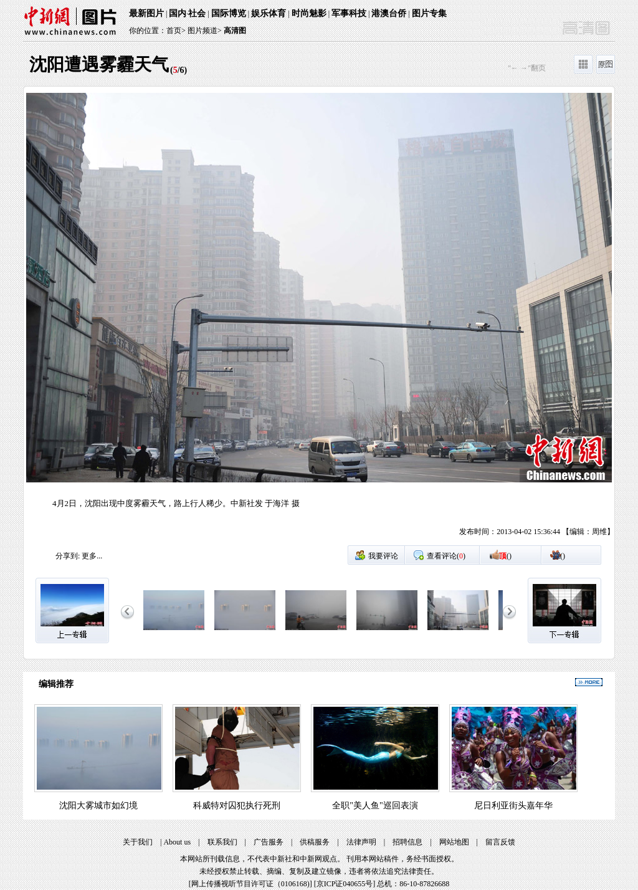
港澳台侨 (388, 13)
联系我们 (222, 842)
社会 (197, 13)
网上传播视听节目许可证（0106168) (250, 883)
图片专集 (429, 13)
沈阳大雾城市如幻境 (98, 805)
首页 (173, 30)
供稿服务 (315, 842)
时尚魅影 (309, 13)
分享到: (67, 556)
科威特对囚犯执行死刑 (236, 805)
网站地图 (454, 842)
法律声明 (361, 842)
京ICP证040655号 (345, 883)
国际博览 (228, 13)
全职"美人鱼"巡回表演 (374, 805)
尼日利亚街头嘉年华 (513, 805)
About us (177, 842)
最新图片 (146, 13)
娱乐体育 (268, 13)
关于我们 (138, 842)
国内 (177, 13)
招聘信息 (407, 842)
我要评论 (383, 556)
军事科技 (348, 13)
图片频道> (205, 30)
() (505, 556)
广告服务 (268, 842)
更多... (92, 556)
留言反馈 (500, 842)
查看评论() (446, 556)
